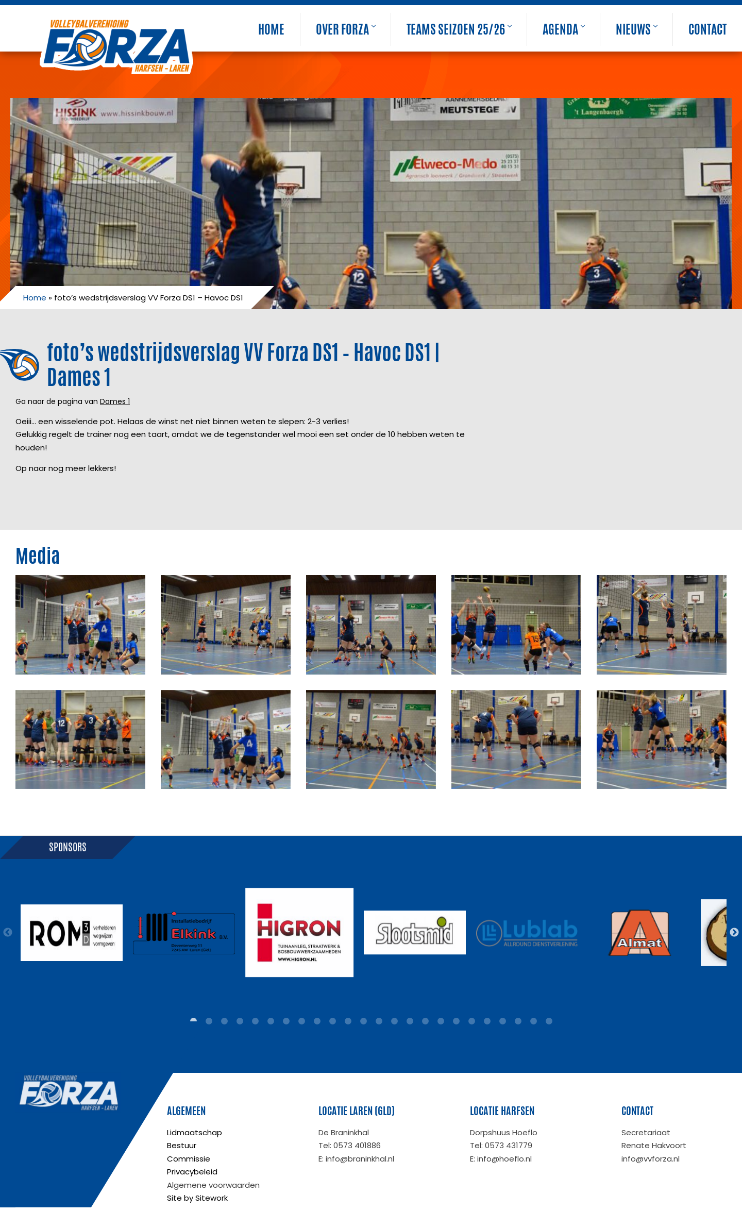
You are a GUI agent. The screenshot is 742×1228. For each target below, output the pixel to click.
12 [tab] (363, 1021)
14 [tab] (394, 1021)
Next (734, 933)
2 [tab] (209, 1021)
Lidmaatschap (194, 1132)
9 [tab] (317, 1021)
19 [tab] (471, 1021)
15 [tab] (409, 1021)
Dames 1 (115, 401)
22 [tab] (518, 1021)
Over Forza (345, 29)
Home (271, 29)
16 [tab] (425, 1021)
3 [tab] (224, 1021)
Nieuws (636, 29)
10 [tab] (332, 1021)
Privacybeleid (192, 1171)
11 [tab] (348, 1021)
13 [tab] (379, 1021)
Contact (707, 29)
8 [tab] (301, 1021)
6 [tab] (270, 1021)
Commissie (188, 1158)
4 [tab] (239, 1021)
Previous (8, 933)
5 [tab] (255, 1021)
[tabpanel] (71, 932)
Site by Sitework (197, 1197)
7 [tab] (286, 1021)
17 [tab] (440, 1021)
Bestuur (181, 1145)
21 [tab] (502, 1021)
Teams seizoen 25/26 (459, 29)
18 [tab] (456, 1021)
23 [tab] (533, 1021)
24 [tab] (549, 1021)
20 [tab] (487, 1021)
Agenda (563, 29)
